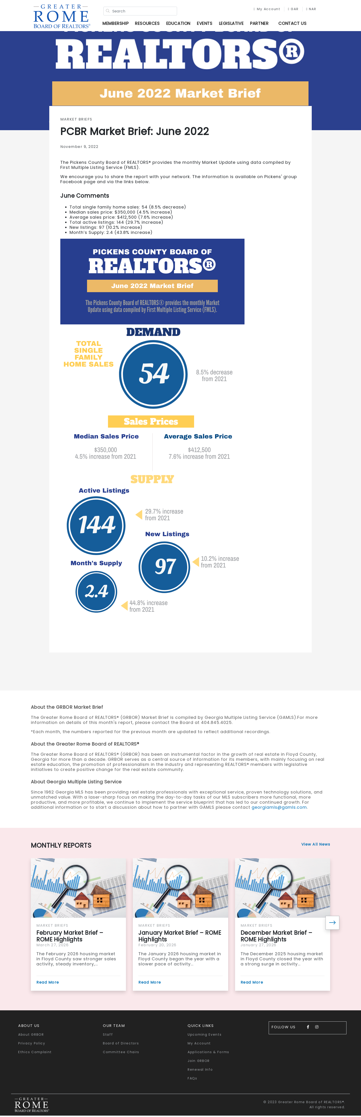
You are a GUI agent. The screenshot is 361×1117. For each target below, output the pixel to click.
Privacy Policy (31, 1044)
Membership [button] (117, 24)
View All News (315, 845)
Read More (47, 983)
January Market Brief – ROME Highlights (179, 937)
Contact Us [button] (294, 24)
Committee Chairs (121, 1053)
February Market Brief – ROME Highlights (69, 937)
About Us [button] (29, 1026)
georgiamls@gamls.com (279, 808)
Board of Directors (121, 1044)
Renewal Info (200, 1070)
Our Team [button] (114, 1026)
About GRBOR (31, 1035)
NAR (308, 9)
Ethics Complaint (35, 1053)
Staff (108, 1035)
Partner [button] (261, 24)
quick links (201, 1026)
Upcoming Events (205, 1035)
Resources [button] (149, 24)
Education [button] (180, 24)
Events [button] (206, 24)
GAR (290, 9)
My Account (263, 9)
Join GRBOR (199, 1062)
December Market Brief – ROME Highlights (276, 937)
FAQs (192, 1079)
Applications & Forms (208, 1053)
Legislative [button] (232, 24)
